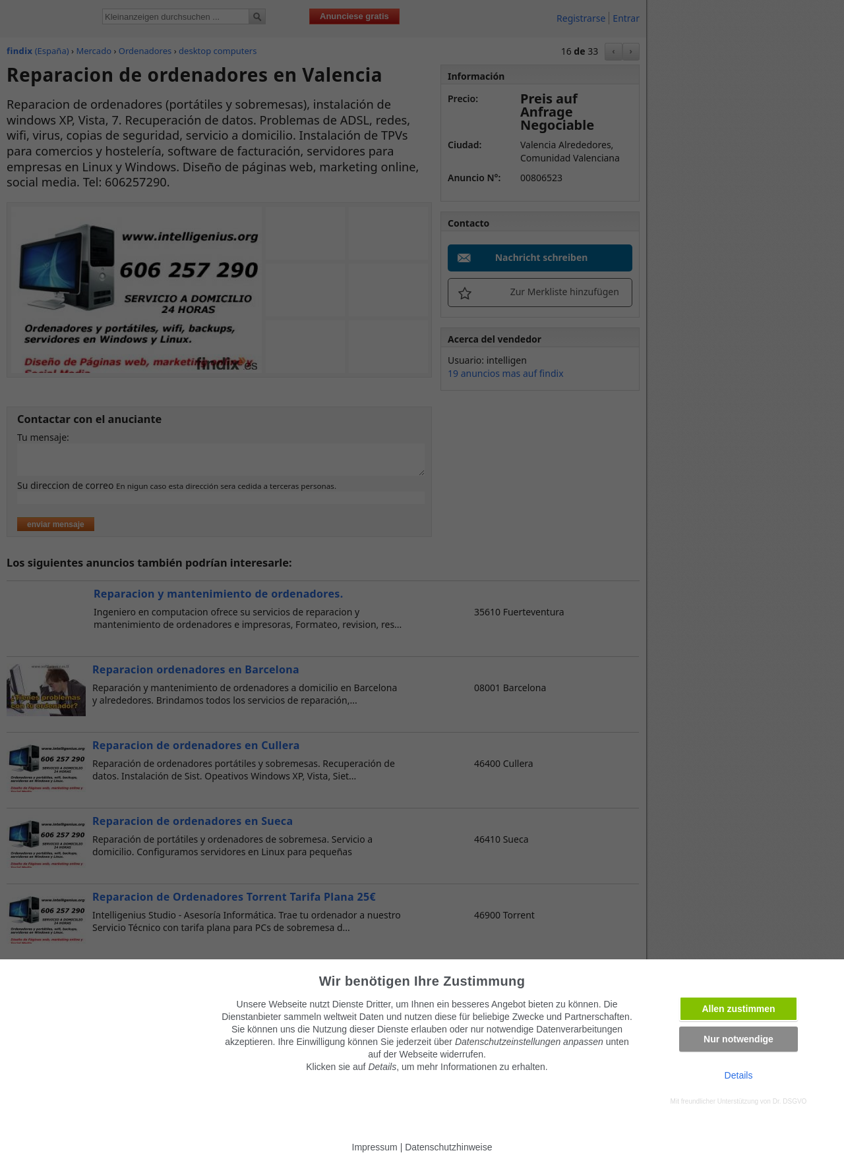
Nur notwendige (738, 1039)
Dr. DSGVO (790, 1101)
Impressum (375, 1147)
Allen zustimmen (738, 1008)
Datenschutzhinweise (448, 1147)
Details (739, 1075)
